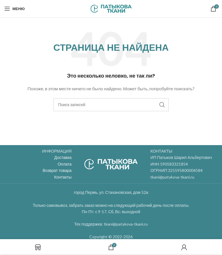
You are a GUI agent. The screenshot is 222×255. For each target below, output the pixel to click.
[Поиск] (111, 104)
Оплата (64, 164)
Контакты (62, 177)
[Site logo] (111, 8)
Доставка (63, 157)
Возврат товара (56, 170)
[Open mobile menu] (14, 8)
